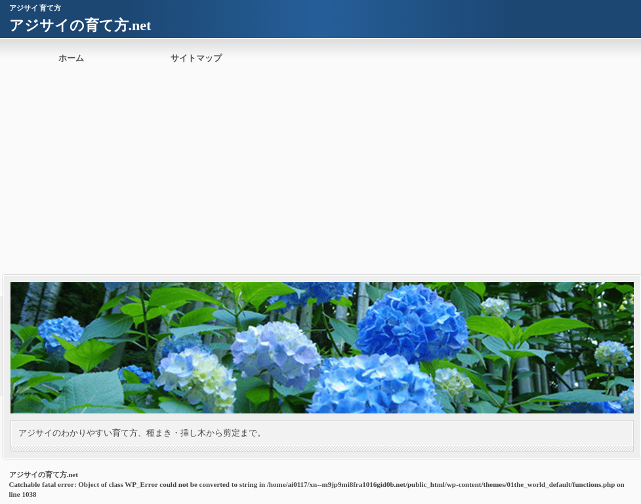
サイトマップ (196, 58)
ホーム (71, 58)
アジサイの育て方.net (80, 25)
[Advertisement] (321, 176)
